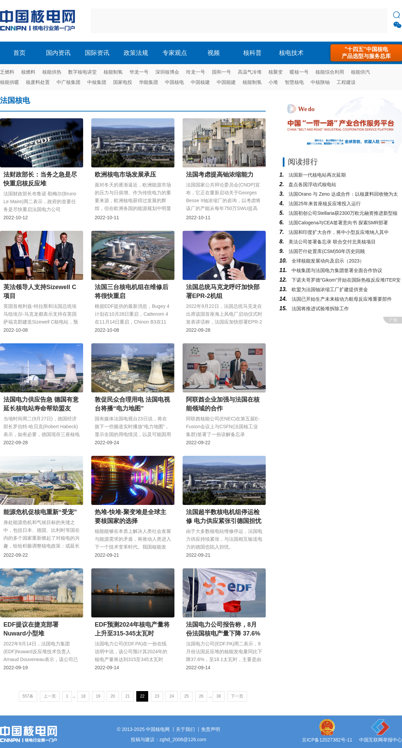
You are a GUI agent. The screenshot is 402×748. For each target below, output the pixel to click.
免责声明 (210, 729)
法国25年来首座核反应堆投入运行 (323, 203)
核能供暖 (9, 82)
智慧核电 (294, 82)
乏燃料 (7, 72)
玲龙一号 (195, 72)
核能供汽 (360, 72)
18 (83, 696)
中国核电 (174, 82)
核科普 (252, 52)
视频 (213, 52)
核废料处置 (38, 82)
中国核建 (200, 82)
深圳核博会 (167, 72)
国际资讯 (97, 52)
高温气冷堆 (250, 72)
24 (171, 696)
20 (112, 696)
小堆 (273, 82)
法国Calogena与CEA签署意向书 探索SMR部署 (337, 222)
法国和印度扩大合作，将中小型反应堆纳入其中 (338, 232)
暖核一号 (299, 72)
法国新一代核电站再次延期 (316, 175)
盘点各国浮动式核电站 (311, 184)
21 (127, 696)
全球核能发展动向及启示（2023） (327, 261)
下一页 (237, 696)
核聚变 (275, 72)
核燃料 (28, 72)
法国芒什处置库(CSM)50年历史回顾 (326, 251)
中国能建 (226, 82)
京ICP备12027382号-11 (327, 740)
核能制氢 (113, 72)
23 (157, 696)
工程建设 (346, 82)
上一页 (50, 696)
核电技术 (291, 52)
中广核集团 (68, 82)
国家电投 (122, 82)
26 (201, 696)
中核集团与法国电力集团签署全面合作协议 (336, 270)
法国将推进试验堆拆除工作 (319, 308)
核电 (39, 21)
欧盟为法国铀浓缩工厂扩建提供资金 (329, 289)
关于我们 (185, 729)
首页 (19, 52)
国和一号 (221, 72)
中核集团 (96, 82)
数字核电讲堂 (82, 72)
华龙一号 (139, 72)
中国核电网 (158, 729)
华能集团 (148, 82)
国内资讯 (58, 52)
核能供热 (51, 72)
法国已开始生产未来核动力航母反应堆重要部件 (341, 299)
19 (98, 696)
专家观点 (175, 52)
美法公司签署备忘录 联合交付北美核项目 (331, 241)
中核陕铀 (320, 82)
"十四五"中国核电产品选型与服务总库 (366, 52)
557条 (27, 696)
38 (218, 696)
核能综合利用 (329, 72)
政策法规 (136, 52)
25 (186, 696)
